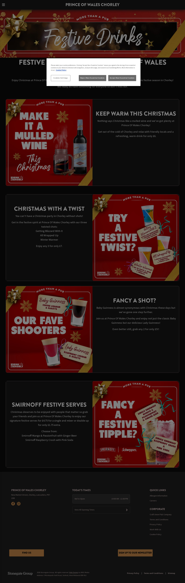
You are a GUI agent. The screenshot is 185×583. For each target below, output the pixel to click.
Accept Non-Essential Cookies (122, 78)
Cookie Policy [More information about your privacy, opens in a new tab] (61, 70)
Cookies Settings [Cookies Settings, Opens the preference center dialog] (60, 78)
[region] (93, 72)
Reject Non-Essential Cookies (92, 78)
